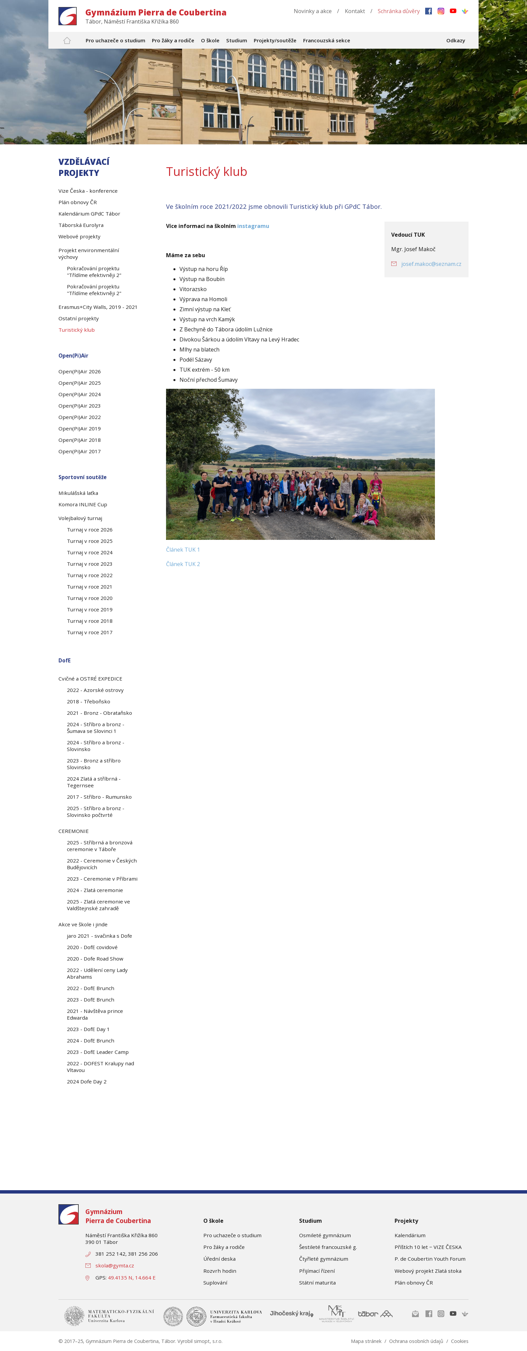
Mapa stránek (366, 1341)
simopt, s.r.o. (208, 1341)
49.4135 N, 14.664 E (132, 1277)
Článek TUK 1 (183, 549)
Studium (310, 1220)
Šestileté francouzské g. (328, 1247)
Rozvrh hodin (219, 1270)
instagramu (253, 226)
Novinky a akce (313, 11)
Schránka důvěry (399, 11)
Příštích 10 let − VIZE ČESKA (428, 1247)
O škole (213, 1220)
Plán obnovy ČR (414, 1282)
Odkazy (455, 40)
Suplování (215, 1282)
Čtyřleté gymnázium (323, 1258)
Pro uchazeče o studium (232, 1235)
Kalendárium (410, 1235)
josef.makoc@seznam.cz (431, 264)
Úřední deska (219, 1258)
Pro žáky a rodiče (224, 1247)
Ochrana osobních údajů (416, 1341)
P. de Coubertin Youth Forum (430, 1258)
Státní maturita (317, 1282)
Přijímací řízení (317, 1270)
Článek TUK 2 (183, 564)
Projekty (406, 1220)
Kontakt (355, 11)
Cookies (460, 1341)
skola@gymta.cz (114, 1265)
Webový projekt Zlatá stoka (428, 1270)
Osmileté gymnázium (325, 1235)
